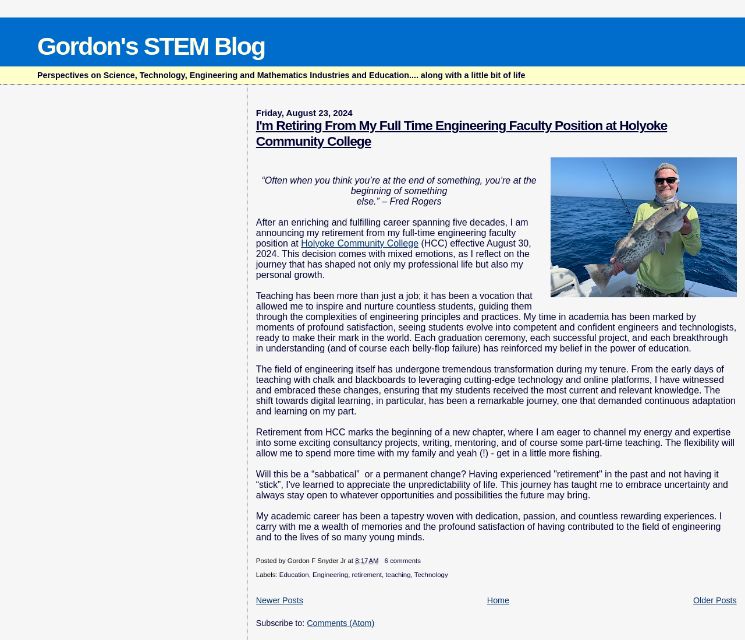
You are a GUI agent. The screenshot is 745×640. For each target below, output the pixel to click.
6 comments (403, 560)
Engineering (330, 574)
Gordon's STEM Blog (151, 46)
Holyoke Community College (359, 243)
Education (294, 574)
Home (498, 600)
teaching (397, 574)
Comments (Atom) (340, 623)
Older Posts (715, 600)
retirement (367, 574)
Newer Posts (279, 600)
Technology (431, 574)
